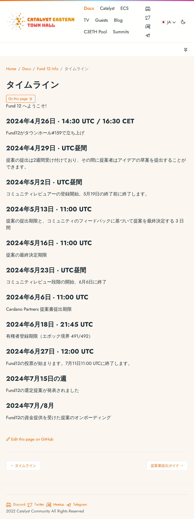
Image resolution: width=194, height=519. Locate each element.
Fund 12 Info (47, 69)
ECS (124, 8)
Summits (121, 31)
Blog (118, 20)
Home (11, 69)
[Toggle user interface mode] (183, 21)
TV (86, 20)
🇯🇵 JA (169, 22)
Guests (101, 20)
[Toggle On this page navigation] (20, 99)
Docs (89, 8)
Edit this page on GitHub (29, 439)
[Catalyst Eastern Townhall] (41, 22)
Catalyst (107, 8)
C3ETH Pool (95, 31)
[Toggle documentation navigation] (185, 49)
